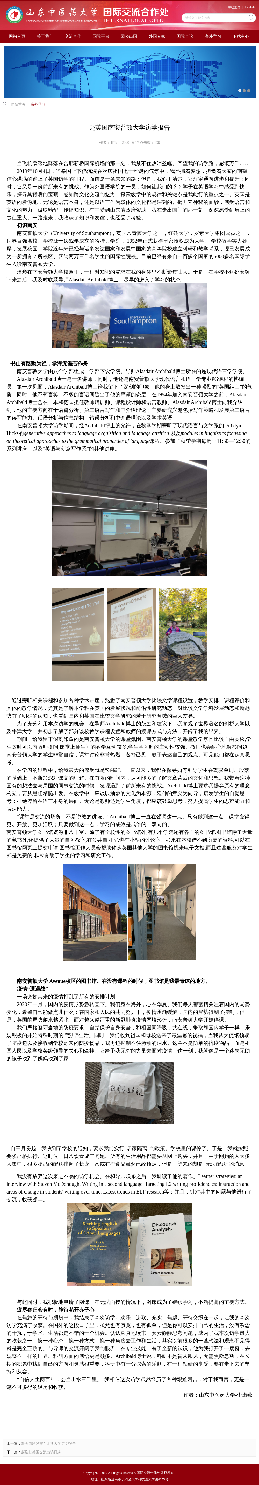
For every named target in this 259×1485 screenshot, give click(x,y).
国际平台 (101, 36)
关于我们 (45, 36)
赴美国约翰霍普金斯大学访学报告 (48, 1443)
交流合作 (73, 36)
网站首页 (17, 36)
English (250, 7)
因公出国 (129, 36)
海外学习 (213, 36)
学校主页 (234, 7)
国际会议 (185, 36)
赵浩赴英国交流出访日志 (41, 1452)
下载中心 (241, 36)
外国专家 (157, 36)
